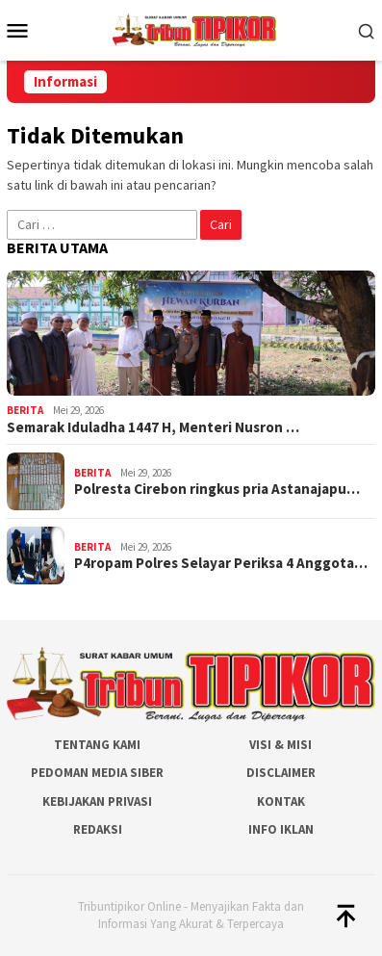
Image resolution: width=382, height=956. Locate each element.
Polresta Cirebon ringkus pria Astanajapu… (217, 489)
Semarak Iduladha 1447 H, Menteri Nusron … (153, 427)
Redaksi (97, 829)
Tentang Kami (97, 744)
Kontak (281, 801)
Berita (25, 410)
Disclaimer (281, 772)
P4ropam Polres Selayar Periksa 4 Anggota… (221, 563)
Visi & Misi (280, 744)
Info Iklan (281, 829)
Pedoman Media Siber (97, 772)
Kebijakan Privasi (97, 801)
